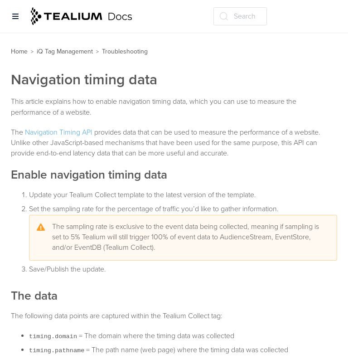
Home (19, 51)
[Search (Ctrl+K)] (240, 16)
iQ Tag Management (65, 51)
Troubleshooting (125, 51)
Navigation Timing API (58, 132)
